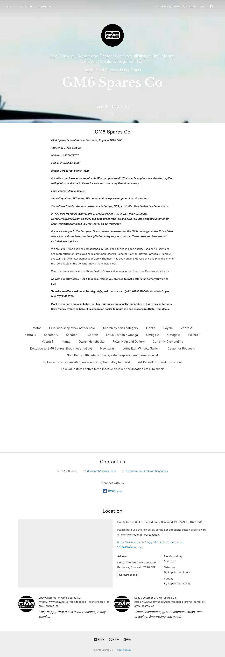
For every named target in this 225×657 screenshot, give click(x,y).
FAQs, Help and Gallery (128, 342)
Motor (37, 328)
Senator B (73, 335)
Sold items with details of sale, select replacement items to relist (112, 355)
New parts (107, 348)
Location (26, 6)
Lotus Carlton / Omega (122, 335)
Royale (168, 328)
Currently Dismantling (168, 342)
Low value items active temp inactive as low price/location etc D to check (112, 369)
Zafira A (186, 328)
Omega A (152, 335)
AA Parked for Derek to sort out (160, 362)
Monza (150, 328)
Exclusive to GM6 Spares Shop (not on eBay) (61, 348)
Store (11, 6)
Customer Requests (181, 348)
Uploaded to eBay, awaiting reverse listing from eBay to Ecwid (86, 362)
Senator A (51, 335)
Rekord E (194, 335)
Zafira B (30, 335)
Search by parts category (120, 328)
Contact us (45, 6)
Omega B (173, 335)
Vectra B (48, 342)
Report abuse (124, 649)
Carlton (93, 335)
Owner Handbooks (91, 342)
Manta (66, 342)
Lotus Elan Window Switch (141, 348)
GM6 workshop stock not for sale (72, 328)
